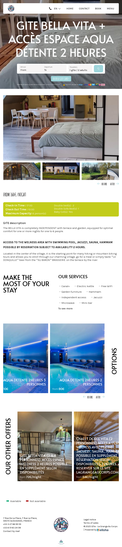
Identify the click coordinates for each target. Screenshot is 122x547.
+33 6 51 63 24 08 (12, 527)
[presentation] (102, 184)
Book (98, 8)
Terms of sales (91, 523)
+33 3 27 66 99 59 (12, 524)
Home (69, 8)
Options (114, 361)
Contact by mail (11, 531)
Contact (84, 8)
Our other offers (7, 446)
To (45, 70)
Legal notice (90, 519)
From (23, 70)
